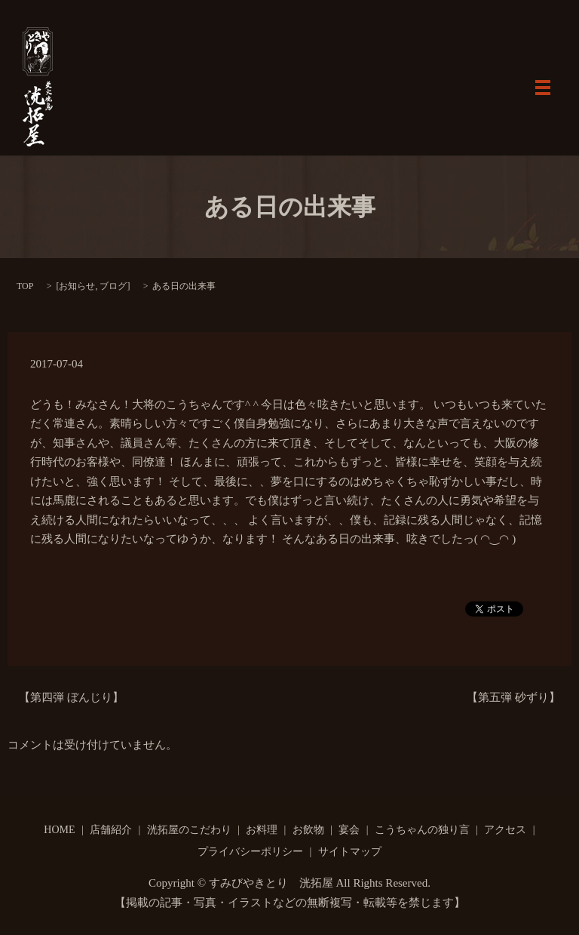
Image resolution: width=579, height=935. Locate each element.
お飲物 (308, 829)
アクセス (505, 829)
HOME (59, 829)
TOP (25, 286)
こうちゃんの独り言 (422, 829)
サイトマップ (349, 851)
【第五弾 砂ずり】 (513, 697)
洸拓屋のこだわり (189, 829)
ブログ (113, 286)
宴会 (349, 829)
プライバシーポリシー (250, 851)
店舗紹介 (111, 829)
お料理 (261, 829)
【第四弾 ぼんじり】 (71, 697)
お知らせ (77, 286)
